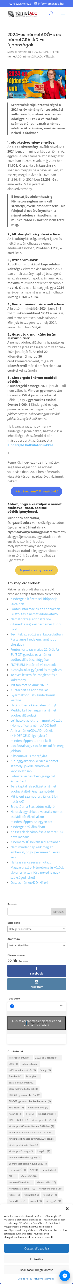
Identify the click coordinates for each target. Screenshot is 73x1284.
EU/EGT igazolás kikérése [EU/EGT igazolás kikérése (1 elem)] (24, 1095)
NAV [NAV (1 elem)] (34, 1170)
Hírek (55, 52)
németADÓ (14, 56)
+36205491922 (21, 3)
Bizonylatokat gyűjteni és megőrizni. (37, 670)
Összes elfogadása (36, 1248)
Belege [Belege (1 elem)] (45, 1070)
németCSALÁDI (32, 56)
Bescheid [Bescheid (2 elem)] (15, 1076)
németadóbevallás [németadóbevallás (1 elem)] (21, 1182)
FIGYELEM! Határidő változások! (33, 665)
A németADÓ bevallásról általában (36, 842)
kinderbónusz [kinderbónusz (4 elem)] (47, 1113)
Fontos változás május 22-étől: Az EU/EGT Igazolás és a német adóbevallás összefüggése (35, 654)
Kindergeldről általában (28, 827)
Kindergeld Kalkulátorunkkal (30, 445)
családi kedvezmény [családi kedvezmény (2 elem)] (21, 1082)
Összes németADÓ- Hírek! (29, 882)
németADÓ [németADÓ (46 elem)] (28, 1176)
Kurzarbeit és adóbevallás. (30, 690)
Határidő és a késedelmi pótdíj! (33, 705)
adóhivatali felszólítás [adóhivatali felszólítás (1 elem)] (22, 1070)
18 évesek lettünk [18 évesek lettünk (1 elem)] (20, 1057)
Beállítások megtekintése (36, 1270)
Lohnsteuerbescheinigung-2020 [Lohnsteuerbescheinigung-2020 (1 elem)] (28, 1163)
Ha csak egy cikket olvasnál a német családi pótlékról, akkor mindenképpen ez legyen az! (36, 816)
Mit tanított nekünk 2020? (29, 685)
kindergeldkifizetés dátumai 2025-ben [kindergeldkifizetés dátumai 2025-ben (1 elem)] (31, 1132)
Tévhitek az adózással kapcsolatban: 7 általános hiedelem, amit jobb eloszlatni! (37, 639)
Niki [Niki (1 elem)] (13, 1176)
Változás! (49, 56)
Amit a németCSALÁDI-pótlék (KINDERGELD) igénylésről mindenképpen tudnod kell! (32, 735)
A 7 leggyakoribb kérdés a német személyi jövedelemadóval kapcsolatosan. (34, 766)
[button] (67, 1209)
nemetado (24, 52)
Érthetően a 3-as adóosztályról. (33, 806)
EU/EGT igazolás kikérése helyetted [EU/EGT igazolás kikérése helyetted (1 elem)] (30, 1101)
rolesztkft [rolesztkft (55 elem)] (31, 1195)
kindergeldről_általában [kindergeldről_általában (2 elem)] (23, 1145)
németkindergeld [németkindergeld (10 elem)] (50, 1188)
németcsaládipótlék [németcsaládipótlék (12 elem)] (22, 1188)
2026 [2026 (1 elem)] (13, 1064)
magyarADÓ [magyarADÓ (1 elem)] (17, 1170)
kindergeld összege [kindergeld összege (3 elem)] (21, 1151)
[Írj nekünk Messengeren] (64, 1275)
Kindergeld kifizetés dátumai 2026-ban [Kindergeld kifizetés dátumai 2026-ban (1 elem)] (31, 1138)
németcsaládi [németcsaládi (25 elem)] (46, 1182)
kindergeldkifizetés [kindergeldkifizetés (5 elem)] (44, 1120)
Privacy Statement (44, 1278)
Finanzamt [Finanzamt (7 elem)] (16, 1107)
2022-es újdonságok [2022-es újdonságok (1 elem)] (48, 1057)
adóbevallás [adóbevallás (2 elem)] (30, 1064)
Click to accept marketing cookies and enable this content (36, 1023)
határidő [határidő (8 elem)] (15, 1113)
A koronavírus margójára (29, 756)
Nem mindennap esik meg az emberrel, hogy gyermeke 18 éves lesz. (35, 852)
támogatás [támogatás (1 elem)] (53, 1201)
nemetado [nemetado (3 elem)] (49, 1170)
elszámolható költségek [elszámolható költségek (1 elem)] (23, 1088)
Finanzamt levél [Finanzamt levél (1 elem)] (38, 1107)
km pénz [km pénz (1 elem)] (43, 1151)
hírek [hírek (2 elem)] (30, 1113)
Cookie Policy (25, 1278)
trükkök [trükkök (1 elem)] (36, 1201)
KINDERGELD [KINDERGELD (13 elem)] (18, 1120)
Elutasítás (36, 1259)
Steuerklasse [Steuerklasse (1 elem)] (17, 1201)
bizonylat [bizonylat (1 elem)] (33, 1076)
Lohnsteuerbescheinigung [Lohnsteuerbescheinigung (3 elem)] (24, 1157)
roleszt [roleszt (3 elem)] (14, 1195)
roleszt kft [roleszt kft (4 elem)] (50, 1195)
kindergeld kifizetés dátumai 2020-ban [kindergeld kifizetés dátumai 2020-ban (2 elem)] (31, 1126)
